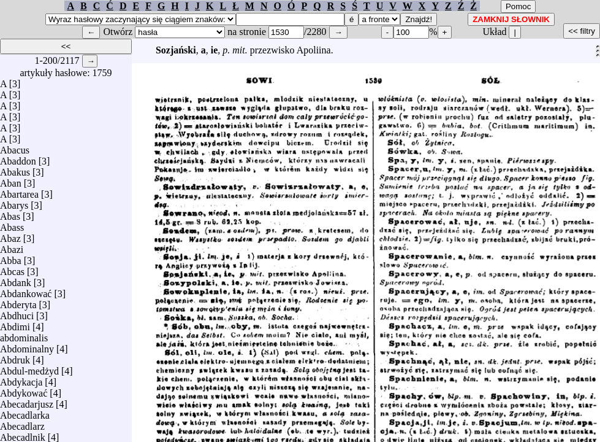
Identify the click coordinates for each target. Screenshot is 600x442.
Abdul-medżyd (29, 368)
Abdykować (23, 390)
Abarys (14, 202)
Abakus (15, 169)
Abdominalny (27, 346)
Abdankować (25, 290)
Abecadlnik (22, 434)
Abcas (12, 268)
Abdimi (15, 324)
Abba (10, 257)
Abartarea (19, 191)
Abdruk (15, 357)
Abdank (15, 279)
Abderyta (18, 302)
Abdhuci (17, 313)
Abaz (10, 235)
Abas (10, 213)
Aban (10, 180)
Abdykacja (21, 379)
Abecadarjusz (26, 401)
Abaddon (18, 158)
